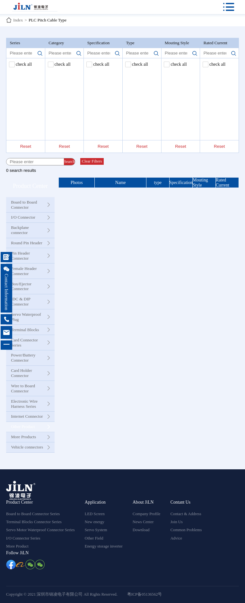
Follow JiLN (17, 552)
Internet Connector (27, 416)
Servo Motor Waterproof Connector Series (40, 530)
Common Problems (186, 530)
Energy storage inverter (104, 546)
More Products (23, 436)
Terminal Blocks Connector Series (34, 522)
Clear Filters (92, 161)
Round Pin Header (26, 242)
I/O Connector (23, 217)
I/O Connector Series (23, 538)
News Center (143, 522)
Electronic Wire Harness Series (24, 404)
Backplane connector (20, 230)
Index (18, 20)
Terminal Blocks (25, 329)
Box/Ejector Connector (21, 286)
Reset (25, 146)
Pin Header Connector (20, 256)
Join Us (177, 522)
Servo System (96, 530)
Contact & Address (186, 514)
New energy (94, 522)
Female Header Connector (24, 271)
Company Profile (146, 514)
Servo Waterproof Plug (26, 317)
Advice (176, 538)
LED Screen (95, 514)
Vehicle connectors (27, 447)
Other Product (23, 426)
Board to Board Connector (24, 205)
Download (141, 530)
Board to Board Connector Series (33, 514)
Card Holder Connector (21, 373)
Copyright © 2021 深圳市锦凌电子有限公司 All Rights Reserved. (62, 594)
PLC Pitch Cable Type (47, 20)
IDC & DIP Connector (20, 301)
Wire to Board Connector (23, 388)
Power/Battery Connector (23, 358)
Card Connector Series (24, 343)
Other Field (94, 538)
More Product (17, 546)
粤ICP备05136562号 (144, 594)
